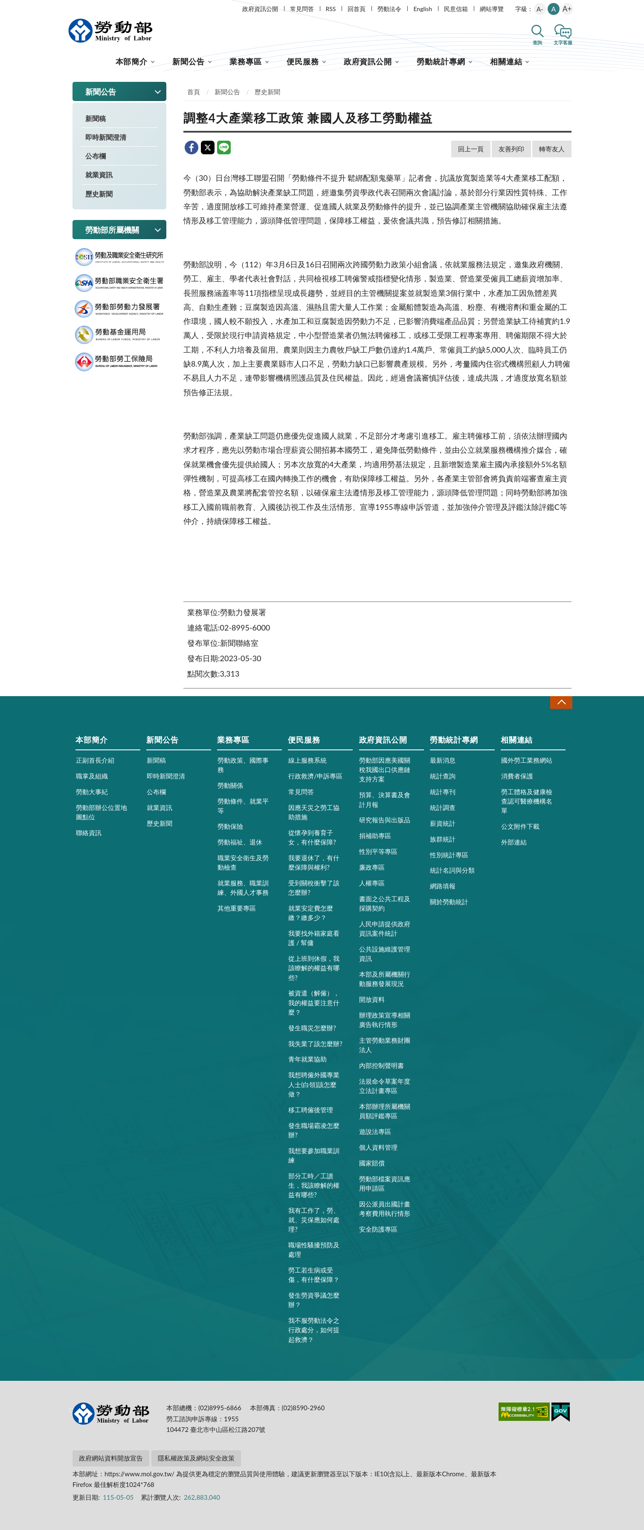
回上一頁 (471, 149)
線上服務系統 (307, 760)
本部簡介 (132, 61)
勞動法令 (389, 8)
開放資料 (372, 999)
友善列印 (511, 149)
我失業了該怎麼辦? (315, 1043)
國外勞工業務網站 (526, 760)
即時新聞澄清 (105, 137)
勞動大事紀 (92, 791)
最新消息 (442, 760)
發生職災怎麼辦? (312, 1028)
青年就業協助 (307, 1059)
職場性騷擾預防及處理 (313, 1249)
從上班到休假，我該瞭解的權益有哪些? (313, 967)
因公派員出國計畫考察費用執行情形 (384, 1208)
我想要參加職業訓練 (313, 1155)
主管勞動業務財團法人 (384, 1044)
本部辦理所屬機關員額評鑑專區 (384, 1110)
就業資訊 (99, 175)
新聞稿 (95, 118)
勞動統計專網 (441, 61)
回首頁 (357, 8)
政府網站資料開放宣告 (111, 1458)
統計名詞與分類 (452, 870)
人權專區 (372, 883)
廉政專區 (372, 867)
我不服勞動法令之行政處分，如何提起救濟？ (313, 1329)
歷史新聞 (99, 194)
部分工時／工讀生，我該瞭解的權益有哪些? (313, 1185)
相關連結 (506, 61)
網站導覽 (492, 8)
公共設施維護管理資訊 (384, 953)
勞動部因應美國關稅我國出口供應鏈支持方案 (384, 769)
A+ (567, 8)
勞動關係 (230, 785)
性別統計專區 (449, 855)
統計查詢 (442, 776)
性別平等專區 (378, 851)
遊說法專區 (375, 1131)
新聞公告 (188, 61)
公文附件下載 (520, 826)
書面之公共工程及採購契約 (384, 903)
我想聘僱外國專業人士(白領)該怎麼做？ (313, 1084)
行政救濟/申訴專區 (315, 776)
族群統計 (442, 839)
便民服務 (303, 61)
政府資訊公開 (260, 8)
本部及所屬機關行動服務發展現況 (384, 978)
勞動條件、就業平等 (243, 805)
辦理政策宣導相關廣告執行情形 (384, 1019)
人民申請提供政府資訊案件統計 (384, 928)
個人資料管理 (378, 1147)
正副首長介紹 (95, 760)
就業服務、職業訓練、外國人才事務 (243, 887)
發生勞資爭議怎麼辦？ (313, 1299)
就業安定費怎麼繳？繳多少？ (310, 912)
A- (540, 9)
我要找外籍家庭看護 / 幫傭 (313, 937)
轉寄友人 (552, 149)
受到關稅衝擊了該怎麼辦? (313, 887)
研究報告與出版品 (384, 820)
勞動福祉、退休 (240, 842)
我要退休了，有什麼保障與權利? (313, 862)
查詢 (537, 42)
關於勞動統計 (449, 901)
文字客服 (563, 42)
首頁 (193, 91)
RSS (331, 8)
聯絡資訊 (89, 832)
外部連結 (514, 842)
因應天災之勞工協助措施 (313, 812)
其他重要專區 (237, 908)
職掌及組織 (92, 776)
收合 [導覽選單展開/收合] (561, 702)
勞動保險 (230, 826)
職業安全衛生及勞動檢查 (243, 862)
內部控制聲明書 (381, 1065)
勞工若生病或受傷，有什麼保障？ (313, 1274)
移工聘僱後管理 (310, 1110)
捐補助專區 (375, 835)
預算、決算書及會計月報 (384, 799)
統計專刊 (442, 791)
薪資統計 (442, 823)
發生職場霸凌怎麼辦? (313, 1130)
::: (70, 7)
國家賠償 (372, 1163)
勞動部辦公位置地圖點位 (101, 812)
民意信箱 (456, 8)
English (422, 8)
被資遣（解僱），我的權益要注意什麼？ (313, 1002)
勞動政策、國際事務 (243, 764)
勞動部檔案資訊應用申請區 (384, 1183)
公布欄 (95, 156)
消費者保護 (517, 776)
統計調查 (442, 807)
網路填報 (442, 886)
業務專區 (245, 61)
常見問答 (302, 8)
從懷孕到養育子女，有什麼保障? (312, 837)
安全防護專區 (378, 1229)
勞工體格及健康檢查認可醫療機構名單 (526, 801)
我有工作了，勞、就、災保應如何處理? (313, 1219)
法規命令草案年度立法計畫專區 (384, 1085)
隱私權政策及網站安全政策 (196, 1458)
